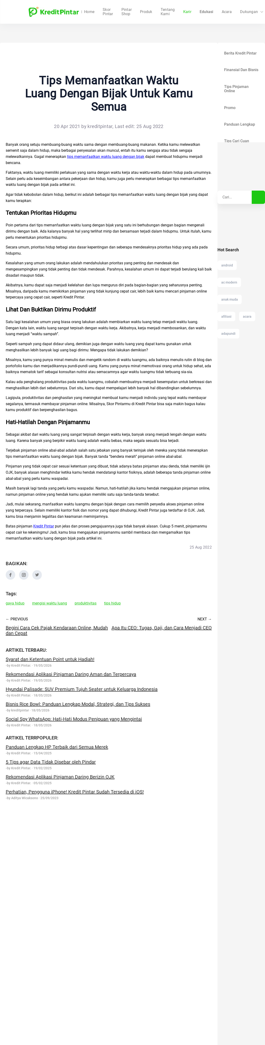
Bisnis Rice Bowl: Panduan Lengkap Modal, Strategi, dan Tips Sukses (78, 704)
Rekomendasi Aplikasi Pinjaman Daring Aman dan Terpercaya (71, 674)
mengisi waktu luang (49, 603)
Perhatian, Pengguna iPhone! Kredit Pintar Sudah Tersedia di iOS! (75, 792)
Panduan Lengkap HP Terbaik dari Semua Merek (57, 747)
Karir (168, 12)
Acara (208, 12)
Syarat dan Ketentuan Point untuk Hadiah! (50, 659)
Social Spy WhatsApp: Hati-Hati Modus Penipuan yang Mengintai (74, 719)
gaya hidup (15, 603)
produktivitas (85, 603)
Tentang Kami (149, 12)
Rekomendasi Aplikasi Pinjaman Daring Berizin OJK (60, 777)
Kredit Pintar (43, 526)
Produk (127, 12)
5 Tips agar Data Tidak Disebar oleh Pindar (51, 762)
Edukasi (188, 12)
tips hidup (112, 603)
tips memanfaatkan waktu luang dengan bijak (105, 156)
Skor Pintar (108, 12)
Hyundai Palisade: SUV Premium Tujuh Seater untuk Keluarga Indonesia (82, 689)
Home (89, 12)
